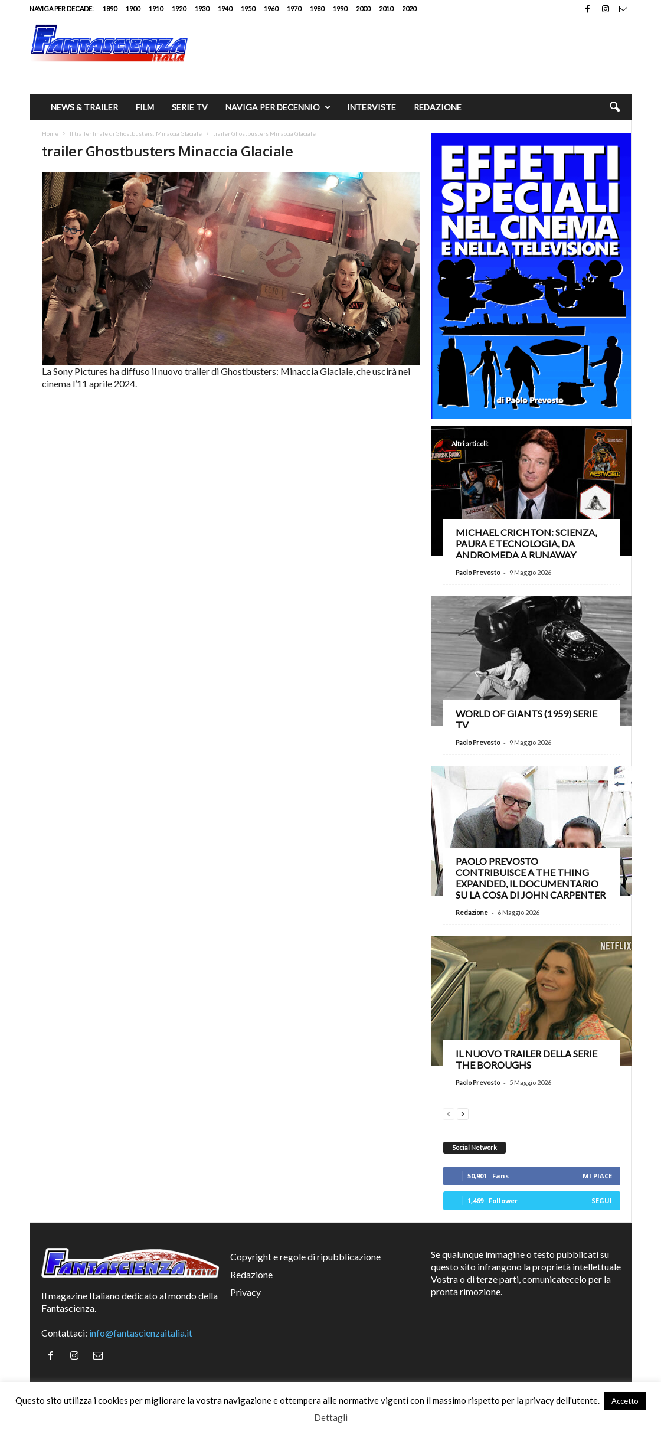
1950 (248, 8)
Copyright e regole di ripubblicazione (305, 1256)
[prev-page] (448, 1112)
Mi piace (597, 1175)
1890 (110, 8)
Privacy (245, 1292)
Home (50, 133)
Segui (601, 1200)
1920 (179, 8)
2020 (409, 8)
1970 (294, 8)
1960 (271, 8)
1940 (225, 8)
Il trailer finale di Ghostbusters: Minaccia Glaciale (136, 133)
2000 (363, 8)
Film (145, 107)
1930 (202, 8)
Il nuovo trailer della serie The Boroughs (526, 1059)
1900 (133, 8)
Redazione (438, 107)
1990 (340, 8)
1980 (317, 8)
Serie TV (190, 107)
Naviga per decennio (277, 107)
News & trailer (84, 107)
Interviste (371, 107)
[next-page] (463, 1112)
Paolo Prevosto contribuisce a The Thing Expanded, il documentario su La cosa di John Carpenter (531, 877)
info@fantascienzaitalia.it (140, 1332)
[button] (614, 107)
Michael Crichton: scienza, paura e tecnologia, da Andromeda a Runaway (526, 543)
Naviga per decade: (62, 8)
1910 (156, 8)
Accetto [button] (625, 1401)
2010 (386, 8)
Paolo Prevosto (478, 572)
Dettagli (331, 1417)
